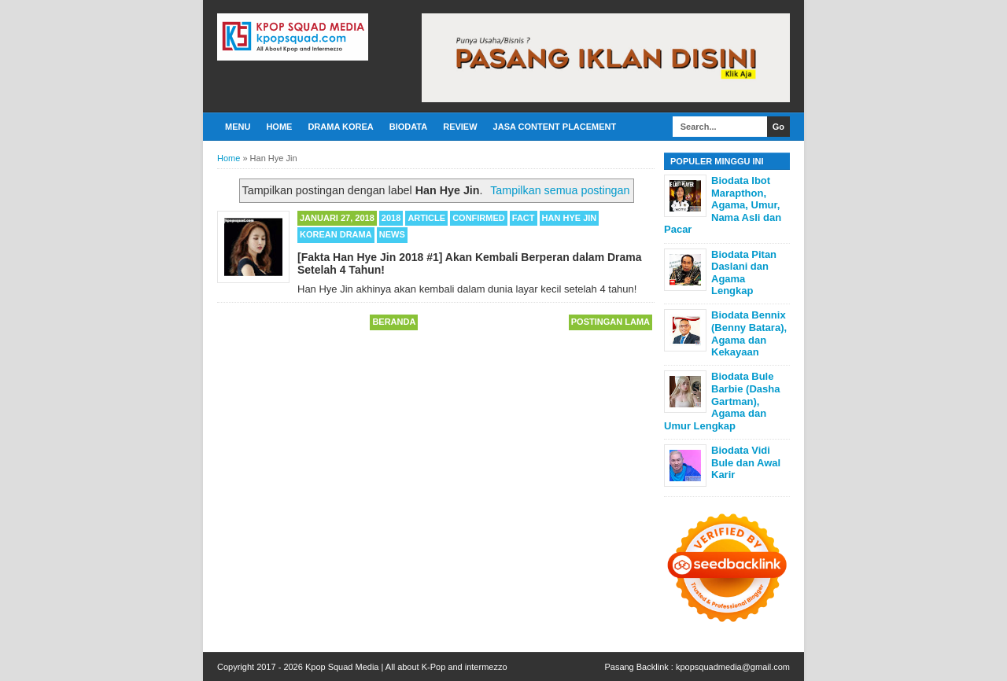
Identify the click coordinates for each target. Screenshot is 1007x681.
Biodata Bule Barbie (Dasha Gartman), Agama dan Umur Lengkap (722, 400)
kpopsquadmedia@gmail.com (733, 667)
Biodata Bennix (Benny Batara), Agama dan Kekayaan (749, 333)
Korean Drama (336, 234)
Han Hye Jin (569, 218)
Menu (237, 126)
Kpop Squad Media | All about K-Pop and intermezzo (406, 667)
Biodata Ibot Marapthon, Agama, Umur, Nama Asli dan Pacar (722, 205)
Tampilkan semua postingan (559, 190)
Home (279, 126)
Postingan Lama (610, 321)
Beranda (393, 321)
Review (460, 126)
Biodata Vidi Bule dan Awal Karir (745, 462)
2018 (391, 218)
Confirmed (478, 218)
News (392, 234)
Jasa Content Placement (555, 126)
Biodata (408, 126)
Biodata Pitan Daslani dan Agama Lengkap (743, 272)
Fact (523, 218)
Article (426, 218)
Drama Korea (340, 126)
